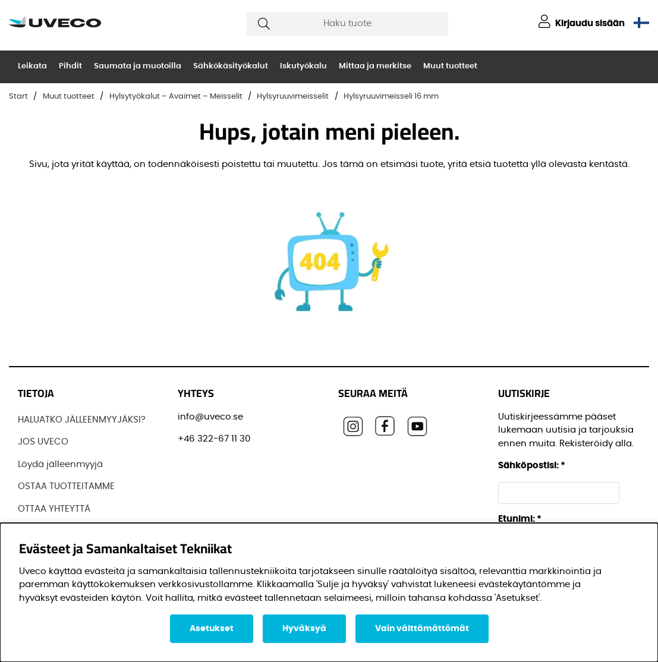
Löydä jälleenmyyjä (60, 464)
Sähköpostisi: (531, 465)
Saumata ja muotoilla (137, 66)
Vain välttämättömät (422, 629)
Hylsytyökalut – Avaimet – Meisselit (176, 96)
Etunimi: (519, 519)
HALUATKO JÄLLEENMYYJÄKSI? (82, 419)
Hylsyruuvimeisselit (293, 96)
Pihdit (70, 66)
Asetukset (212, 629)
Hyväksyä (304, 629)
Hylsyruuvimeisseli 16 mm (391, 96)
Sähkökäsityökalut (230, 66)
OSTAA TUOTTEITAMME (66, 486)
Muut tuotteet (450, 66)
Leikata (32, 66)
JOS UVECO (43, 441)
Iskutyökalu (303, 66)
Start (18, 96)
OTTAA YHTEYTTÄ (54, 509)
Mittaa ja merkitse (375, 66)
